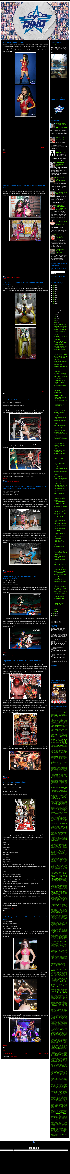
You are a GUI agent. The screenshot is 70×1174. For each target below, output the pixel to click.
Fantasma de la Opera (61, 899)
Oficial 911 (65, 1015)
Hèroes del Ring (64, 928)
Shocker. (52, 1094)
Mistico (57, 1005)
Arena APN (65, 726)
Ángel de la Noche (55, 719)
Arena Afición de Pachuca (13, 481)
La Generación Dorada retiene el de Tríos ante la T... (60, 548)
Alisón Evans (56, 716)
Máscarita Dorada (54, 1001)
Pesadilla (53, 1032)
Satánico (65, 1088)
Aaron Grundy (59, 714)
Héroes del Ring (57, 928)
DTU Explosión (54, 828)
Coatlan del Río (54, 790)
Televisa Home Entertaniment (61, 1105)
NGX (66, 1011)
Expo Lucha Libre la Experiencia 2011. (59, 893)
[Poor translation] (36, 1148)
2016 (54, 293)
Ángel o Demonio (63, 719)
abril (55, 320)
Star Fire (62, 1098)
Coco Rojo (53, 791)
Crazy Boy (60, 804)
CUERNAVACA (54, 805)
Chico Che (58, 783)
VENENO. (61, 1128)
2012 (54, 301)
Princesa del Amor (15, 277)
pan (66, 1021)
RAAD (52, 1066)
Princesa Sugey (63, 1048)
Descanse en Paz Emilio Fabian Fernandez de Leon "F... (60, 447)
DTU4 (60, 831)
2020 (54, 285)
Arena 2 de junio (54, 725)
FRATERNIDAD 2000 (56, 905)
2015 (54, 295)
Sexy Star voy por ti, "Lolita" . (14, 42)
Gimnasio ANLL (64, 911)
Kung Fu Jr (56, 950)
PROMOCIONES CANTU (61, 1054)
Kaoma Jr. (60, 946)
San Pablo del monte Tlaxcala (61, 1087)
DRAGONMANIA (54, 822)
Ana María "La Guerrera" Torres (61, 717)
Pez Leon (61, 1032)
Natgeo (61, 1011)
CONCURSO (54, 803)
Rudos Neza (53, 1077)
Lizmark (60, 960)
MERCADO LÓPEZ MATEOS (56, 1002)
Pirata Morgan (59, 1033)
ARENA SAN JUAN (63, 749)
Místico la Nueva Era (63, 1005)
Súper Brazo (53, 1099)
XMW (52, 1133)
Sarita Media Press (60, 1088)
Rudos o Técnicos (60, 1077)
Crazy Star (65, 804)
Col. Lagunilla (64, 792)
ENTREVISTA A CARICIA (62, 853)
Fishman (63, 904)
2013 (54, 299)
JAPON (52, 943)
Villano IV (62, 1129)
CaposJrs (65, 775)
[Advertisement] (14, 169)
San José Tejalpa (58, 1086)
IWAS (55, 941)
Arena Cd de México (63, 729)
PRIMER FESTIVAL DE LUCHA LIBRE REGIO (59, 1047)
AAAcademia (53, 714)
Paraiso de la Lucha (63, 1024)
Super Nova (62, 1101)
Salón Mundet (64, 1081)
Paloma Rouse (62, 1021)
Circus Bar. (53, 789)
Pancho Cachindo (63, 1022)
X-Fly (58, 1131)
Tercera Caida (54, 1106)
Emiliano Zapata (64, 844)
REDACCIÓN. (53, 1068)
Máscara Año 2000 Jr (56, 998)
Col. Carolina (53, 792)
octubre (56, 308)
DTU (56, 823)
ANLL (57, 721)
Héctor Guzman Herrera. (56, 926)
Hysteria (52, 938)
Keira (57, 949)
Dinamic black (64, 816)
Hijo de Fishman (60, 931)
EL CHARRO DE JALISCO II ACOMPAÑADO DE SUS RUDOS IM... (60, 338)
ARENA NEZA (63, 745)
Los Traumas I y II (61, 966)
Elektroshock (58, 844)
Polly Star (53, 1045)
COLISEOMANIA (54, 798)
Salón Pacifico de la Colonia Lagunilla (58, 1083)
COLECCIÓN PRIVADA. (57, 795)
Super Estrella (58, 1100)
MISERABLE (53, 1005)
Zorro (63, 1134)
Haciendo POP (64, 924)
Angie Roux (53, 721)
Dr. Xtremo (65, 819)
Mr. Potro (57, 1010)
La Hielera (56, 952)
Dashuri (9, 277)
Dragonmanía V (61, 821)
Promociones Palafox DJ (61, 1059)
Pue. (55, 1064)
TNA (59, 1108)
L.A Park (60, 950)
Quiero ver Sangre (63, 1065)
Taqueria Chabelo (54, 1104)
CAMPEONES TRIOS (55, 773)
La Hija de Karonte (62, 952)
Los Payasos (54, 966)
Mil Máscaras (60, 1003)
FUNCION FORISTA (56, 907)
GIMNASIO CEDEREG (55, 912)
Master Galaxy (61, 1001)
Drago (66, 820)
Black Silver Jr (62, 768)
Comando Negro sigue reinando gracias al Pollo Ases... (60, 417)
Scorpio (52, 1090)
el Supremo (57, 843)
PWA (64, 1064)
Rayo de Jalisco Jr (62, 1067)
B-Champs (53, 766)
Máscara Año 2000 (63, 997)
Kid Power (60, 949)
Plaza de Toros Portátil (59, 1040)
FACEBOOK (53, 898)
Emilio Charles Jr (54, 845)
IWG (58, 941)
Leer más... (42, 147)
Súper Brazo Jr (59, 1099)
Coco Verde (58, 791)
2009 (54, 615)
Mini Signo (64, 1004)
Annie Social (61, 721)
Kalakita (52, 946)
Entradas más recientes (8, 1053)
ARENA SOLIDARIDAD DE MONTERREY (59, 752)
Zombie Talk (53, 1134)
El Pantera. (59, 840)
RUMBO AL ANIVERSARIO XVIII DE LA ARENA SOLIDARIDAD (60, 194)
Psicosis (55, 1062)
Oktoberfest (53, 1017)
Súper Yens (58, 1103)
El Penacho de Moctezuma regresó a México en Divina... (60, 422)
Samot (62, 1085)
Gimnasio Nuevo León (56, 915)
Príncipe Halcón (54, 1049)
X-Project (65, 1131)
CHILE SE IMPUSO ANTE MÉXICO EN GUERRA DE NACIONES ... (60, 553)
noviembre (56, 307)
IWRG (65, 941)
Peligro (61, 1028)
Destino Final (61, 814)
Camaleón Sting (54, 771)
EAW (55, 832)
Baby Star (57, 766)
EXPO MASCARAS (63, 894)
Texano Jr (55, 1107)
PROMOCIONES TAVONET (56, 1061)
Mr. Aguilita (64, 1009)
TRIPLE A (59, 1113)
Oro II (52, 1018)
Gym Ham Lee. (60, 922)
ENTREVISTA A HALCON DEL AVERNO (59, 861)
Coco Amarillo (60, 790)
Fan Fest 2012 (54, 899)
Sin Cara (64, 1094)
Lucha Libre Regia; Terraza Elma (58, 979)
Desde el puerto (64, 813)
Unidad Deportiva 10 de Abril (57, 1118)
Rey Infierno (62, 1074)
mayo (55, 318)
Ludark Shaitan (64, 990)
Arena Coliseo (55, 730)
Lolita (8, 151)
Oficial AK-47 (54, 1016)
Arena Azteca (10, 571)
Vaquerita (53, 1128)
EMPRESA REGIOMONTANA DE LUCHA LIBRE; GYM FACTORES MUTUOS (59, 846)
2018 (54, 289)
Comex (52, 802)
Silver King (60, 1094)
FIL (58, 904)
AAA (66, 713)
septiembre (56, 310)
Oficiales (59, 1016)
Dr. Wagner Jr (64, 818)
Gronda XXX (59, 918)
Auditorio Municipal (55, 759)
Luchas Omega (64, 989)
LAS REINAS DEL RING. (59, 958)
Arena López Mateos (57, 740)
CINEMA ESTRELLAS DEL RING (59, 787)
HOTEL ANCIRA (54, 937)
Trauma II (53, 1113)
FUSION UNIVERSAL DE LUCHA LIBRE (59, 908)
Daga (66, 805)
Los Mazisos (65, 965)
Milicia (64, 1003)
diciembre (56, 305)
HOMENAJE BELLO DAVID (57, 936)
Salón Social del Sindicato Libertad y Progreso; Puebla (59, 1084)
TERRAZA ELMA (61, 1106)
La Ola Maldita (63, 956)
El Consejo (63, 834)
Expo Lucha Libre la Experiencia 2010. (59, 892)
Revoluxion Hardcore (61, 1072)
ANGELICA (61, 720)
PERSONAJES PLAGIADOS (61, 1031)
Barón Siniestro (62, 766)
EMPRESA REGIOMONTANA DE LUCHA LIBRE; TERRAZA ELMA (59, 849)
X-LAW (61, 1131)
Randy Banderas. (61, 1066)
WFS (52, 1131)
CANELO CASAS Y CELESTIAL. (57, 775)
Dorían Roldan (59, 818)
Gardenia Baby (62, 910)
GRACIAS (62, 917)
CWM (61, 805)
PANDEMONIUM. (54, 1023)
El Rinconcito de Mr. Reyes (59, 841)
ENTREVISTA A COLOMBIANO (59, 854)
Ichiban (55, 938)
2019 (54, 287)
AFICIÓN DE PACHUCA (59, 715)
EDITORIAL (64, 832)
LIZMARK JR (64, 960)
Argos (52, 753)
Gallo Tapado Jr (54, 910)
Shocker (65, 1093)
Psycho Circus (61, 1063)
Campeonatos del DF (62, 771)
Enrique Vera (60, 850)
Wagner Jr (65, 1130)
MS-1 (62, 1010)
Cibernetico (60, 784)
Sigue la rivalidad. (58, 476)
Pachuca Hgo (64, 1018)
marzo (55, 322)
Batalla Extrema (54, 767)
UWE (60, 1125)
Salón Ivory (62, 1080)
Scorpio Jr (56, 1090)
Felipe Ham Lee (60, 900)
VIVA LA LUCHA (57, 1130)
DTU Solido (57, 830)
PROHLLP (65, 1052)
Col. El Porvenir (59, 792)
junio (55, 316)
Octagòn (61, 1015)
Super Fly (63, 1100)
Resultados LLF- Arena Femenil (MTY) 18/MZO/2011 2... (59, 406)
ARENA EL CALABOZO (63, 734)
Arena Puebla (57, 748)
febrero (56, 609)
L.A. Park (64, 950)
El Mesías (64, 839)
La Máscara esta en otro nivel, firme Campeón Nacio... (59, 520)
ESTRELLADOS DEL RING (61, 887)
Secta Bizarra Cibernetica (62, 1090)
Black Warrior (56, 769)
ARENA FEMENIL (63, 735)
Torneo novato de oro (55, 1112)
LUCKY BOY (54, 990)
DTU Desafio (60, 826)
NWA (55, 1015)
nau (64, 1011)
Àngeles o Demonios (55, 720)
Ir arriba (4, 152)
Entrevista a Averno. (55, 852)
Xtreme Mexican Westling (59, 1133)
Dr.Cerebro (53, 820)
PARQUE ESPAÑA (55, 1028)
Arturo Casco (56, 753)
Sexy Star (62, 1092)
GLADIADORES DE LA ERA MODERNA (59, 916)
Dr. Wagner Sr (54, 819)
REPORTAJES (54, 1071)
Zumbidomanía (54, 1135)
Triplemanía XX (62, 1116)
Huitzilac (60, 937)
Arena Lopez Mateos (61, 739)
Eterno (52, 890)
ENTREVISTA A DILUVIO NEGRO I (60, 857)
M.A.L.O (52, 992)
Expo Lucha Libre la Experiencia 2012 (59, 894)
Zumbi (66, 1134)
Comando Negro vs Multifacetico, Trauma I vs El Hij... (60, 468)
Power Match (53, 1046)
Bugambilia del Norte (63, 770)
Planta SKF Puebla (61, 1034)
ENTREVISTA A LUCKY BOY (60, 376)
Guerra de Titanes (59, 919)
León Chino (59, 959)
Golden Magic (57, 917)
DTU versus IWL (55, 831)
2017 (54, 291)
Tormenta (60, 1110)
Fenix (64, 900)
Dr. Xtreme (60, 819)
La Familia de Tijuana (61, 951)
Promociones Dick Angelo (56, 1058)
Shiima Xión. (57, 1093)
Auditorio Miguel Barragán (62, 758)
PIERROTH (53, 1033)
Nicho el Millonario (55, 1012)
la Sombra (57, 957)
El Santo (64, 841)
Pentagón (65, 1028)
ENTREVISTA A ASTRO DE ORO (60, 851)
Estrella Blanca (58, 886)
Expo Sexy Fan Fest (11, 912)
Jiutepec (58, 944)
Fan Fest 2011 (64, 898)
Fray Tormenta (64, 905)
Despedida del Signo (55, 814)
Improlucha (59, 938)
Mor (58, 1009)
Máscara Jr (57, 999)
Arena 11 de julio (63, 723)
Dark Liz (64, 808)
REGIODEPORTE (63, 1068)
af (53, 715)
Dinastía (52, 817)
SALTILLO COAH (57, 1085)
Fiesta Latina (54, 904)
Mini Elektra (58, 1004)
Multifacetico (53, 1011)
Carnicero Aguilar (54, 776)
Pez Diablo (57, 1032)
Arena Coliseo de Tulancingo (57, 733)
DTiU (54, 823)
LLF (52, 962)
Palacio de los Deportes (57, 1019)
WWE (55, 1131)
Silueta (56, 1094)
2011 (54, 303)
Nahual (58, 1011)
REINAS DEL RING (56, 1070)
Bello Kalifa (60, 767)
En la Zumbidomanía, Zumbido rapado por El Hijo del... (60, 434)
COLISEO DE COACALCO (59, 797)
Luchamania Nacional (62, 988)
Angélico (65, 720)
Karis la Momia (54, 947)
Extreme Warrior (54, 897)
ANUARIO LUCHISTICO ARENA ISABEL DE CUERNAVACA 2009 (59, 722)
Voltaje (61, 1130)
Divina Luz (55, 818)
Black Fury (57, 768)
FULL (66, 906)
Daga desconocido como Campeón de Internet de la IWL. (60, 490)
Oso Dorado (59, 1018)
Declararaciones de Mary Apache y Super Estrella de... (60, 561)
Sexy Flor (63, 1091)
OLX (63, 1017)
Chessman (62, 782)
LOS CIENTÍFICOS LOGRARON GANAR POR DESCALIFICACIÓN (60, 343)
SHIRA (62, 1093)
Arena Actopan (61, 725)
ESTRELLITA (61, 888)
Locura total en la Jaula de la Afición (16, 400)
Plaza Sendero (60, 1042)
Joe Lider (62, 944)
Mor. (60, 1009)
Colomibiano (61, 798)
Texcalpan (59, 1107)
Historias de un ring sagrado (61, 935)
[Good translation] (31, 1148)
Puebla (57, 1064)
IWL (61, 941)
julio (55, 314)
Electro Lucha (64, 843)
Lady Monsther (62, 957)
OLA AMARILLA (59, 1017)
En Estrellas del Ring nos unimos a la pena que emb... (59, 463)
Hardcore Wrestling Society (61, 925)
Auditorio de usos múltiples (58, 757)
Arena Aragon (54, 728)
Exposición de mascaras (59, 528)
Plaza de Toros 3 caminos (59, 1035)
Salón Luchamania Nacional (59, 1081)
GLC (8, 777)
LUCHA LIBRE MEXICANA (56, 974)
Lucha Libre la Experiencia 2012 (60, 973)
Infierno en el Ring (55, 940)
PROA (58, 1049)
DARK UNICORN (57, 809)
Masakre (56, 997)
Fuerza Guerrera (54, 906)
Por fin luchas (55, 45)
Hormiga (65, 936)
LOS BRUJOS (63, 963)
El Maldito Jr (58, 839)
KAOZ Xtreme (64, 946)
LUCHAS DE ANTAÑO (55, 989)
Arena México (10, 1049)
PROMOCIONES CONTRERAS (59, 1055)
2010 (54, 613)
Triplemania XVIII (54, 1116)
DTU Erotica (64, 827)
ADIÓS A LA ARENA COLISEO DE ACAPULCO (59, 251)
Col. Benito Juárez (64, 791)
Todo (61, 1108)
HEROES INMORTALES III (57, 929)
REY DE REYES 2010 (58, 1073)
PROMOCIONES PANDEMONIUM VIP (59, 1060)
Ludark (59, 990)
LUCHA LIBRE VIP (62, 985)
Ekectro (55, 833)
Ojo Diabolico (64, 1016)
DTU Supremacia (63, 830)
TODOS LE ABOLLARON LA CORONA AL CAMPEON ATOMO (60, 358)
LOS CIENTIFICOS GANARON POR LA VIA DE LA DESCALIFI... (60, 397)
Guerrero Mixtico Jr (60, 921)
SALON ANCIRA (61, 1078)
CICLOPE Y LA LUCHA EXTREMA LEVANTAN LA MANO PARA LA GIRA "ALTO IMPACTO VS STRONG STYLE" (60, 126)
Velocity (57, 1128)
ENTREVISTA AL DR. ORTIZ (61, 868)
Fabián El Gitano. (63, 897)
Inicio (26, 1053)
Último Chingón (58, 1117)
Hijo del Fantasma (59, 934)
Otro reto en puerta (58, 364)
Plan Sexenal (55, 1034)
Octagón (57, 1015)
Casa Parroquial (64, 777)
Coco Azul (65, 790)
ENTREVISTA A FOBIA (62, 860)
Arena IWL (61, 738)
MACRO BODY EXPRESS (61, 992)
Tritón (66, 1116)
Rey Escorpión (57, 1074)
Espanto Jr (60, 880)
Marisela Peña (60, 995)
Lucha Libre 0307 (57, 968)
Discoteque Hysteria (58, 817)
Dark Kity (60, 808)
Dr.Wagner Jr (60, 820)
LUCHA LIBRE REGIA (56, 977)
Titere (56, 1108)
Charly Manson (64, 781)
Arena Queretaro (63, 748)
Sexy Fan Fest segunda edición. (14, 782)
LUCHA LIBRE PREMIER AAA (60, 975)
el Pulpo (64, 840)
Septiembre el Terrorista (56, 1091)
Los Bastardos (57, 963)
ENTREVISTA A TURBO (56, 866)
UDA (54, 1117)
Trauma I (65, 1112)
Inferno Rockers (64, 938)
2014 (54, 297)
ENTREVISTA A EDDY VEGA (56, 858)
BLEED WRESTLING (63, 769)
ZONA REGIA (59, 1134)
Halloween (53, 925)
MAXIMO (65, 1001)
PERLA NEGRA (54, 1029)
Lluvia (54, 962)
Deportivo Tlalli (58, 813)
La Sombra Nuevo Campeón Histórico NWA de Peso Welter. (60, 473)
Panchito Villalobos (55, 1022)
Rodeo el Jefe (64, 1075)
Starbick (66, 1098)
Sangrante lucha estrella (59, 606)
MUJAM (65, 1010)
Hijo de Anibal (61, 930)
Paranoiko (53, 1025)
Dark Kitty (57, 808)
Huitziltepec (65, 937)
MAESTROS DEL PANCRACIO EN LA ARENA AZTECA (59, 458)
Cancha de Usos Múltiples (61, 774)
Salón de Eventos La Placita (59, 1079)
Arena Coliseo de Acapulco (61, 731)
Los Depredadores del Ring (59, 964)
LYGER (66, 991)
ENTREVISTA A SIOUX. (61, 865)
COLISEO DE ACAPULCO (61, 796)
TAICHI (62, 1103)
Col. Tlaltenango (63, 794)
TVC (52, 1117)
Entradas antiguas (43, 1053)
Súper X (53, 1103)
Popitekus (65, 1045)
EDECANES (59, 832)
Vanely (66, 1127)
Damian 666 (54, 807)
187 (65, 710)
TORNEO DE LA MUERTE (62, 1111)
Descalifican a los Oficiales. (60, 516)
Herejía (62, 926)
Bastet (66, 766)
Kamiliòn (56, 946)
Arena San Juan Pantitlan (56, 750)
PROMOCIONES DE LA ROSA (59, 1057)
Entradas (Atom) (13, 1056)
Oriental (65, 1017)
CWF (59, 805)
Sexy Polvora (56, 1092)
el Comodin (57, 834)
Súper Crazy (53, 1100)
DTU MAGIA (62, 828)
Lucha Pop (54, 986)
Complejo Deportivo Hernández (61, 802)
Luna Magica (62, 991)
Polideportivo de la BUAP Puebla (61, 1044)
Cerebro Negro (59, 781)
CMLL (15, 1049)
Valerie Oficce (64, 1125)
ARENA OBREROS (54, 746)
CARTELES (58, 777)
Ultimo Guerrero (64, 1117)
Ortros (55, 1018)
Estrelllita (65, 888)
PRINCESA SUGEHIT (55, 1048)
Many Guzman (54, 995)
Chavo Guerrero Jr (55, 782)
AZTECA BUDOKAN (62, 764)
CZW (64, 805)
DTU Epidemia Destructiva (59, 827)
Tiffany (63, 1107)
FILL (60, 904)
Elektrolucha (53, 844)
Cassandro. (53, 779)
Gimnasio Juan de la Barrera (60, 913)
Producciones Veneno (56, 1052)
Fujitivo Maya (61, 906)
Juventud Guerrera (63, 945)
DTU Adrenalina (62, 823)
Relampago (65, 1070)
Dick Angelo (58, 816)
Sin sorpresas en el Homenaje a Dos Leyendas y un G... (60, 439)
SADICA (66, 1077)
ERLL (57, 872)
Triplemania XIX (62, 1115)
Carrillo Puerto (61, 776)
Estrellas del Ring (54, 888)
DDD (66, 809)
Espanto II (56, 880)
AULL (61, 762)
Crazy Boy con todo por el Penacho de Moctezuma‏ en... (60, 525)
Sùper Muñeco (57, 1101)
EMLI (62, 845)
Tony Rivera (56, 1110)
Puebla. (60, 1064)
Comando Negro (63, 801)
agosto (55, 312)
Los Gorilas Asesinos (58, 965)
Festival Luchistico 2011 (61, 903)
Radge (55, 1066)
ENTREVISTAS (54, 871)
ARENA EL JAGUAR (55, 735)
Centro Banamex (59, 780)
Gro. (56, 918)
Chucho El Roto (54, 784)
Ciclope (64, 784)
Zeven (66, 1133)
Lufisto (58, 991)
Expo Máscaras (54, 896)
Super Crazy (65, 1099)
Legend (55, 959)
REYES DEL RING (58, 1075)
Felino (56, 900)
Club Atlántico (59, 789)
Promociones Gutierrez (55, 1053)
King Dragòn (65, 949)
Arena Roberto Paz (55, 749)
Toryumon (62, 1112)
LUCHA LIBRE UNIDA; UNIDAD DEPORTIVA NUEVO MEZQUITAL (59, 984)
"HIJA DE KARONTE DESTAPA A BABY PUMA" (59, 164)
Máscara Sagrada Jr (11, 395)
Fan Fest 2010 (59, 898)
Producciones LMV (62, 1051)
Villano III (57, 1129)
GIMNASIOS (64, 915)
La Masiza (57, 956)
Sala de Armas (54, 1078)
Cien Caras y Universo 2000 (61, 786)
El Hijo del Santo (58, 838)
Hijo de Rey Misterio (60, 932)
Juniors (56, 945)
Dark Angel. (61, 807)
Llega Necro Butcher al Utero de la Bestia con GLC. (22, 661)
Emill (59, 845)
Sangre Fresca (54, 1088)
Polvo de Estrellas (59, 1045)
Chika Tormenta (64, 783)
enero (55, 611)
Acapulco (63, 714)
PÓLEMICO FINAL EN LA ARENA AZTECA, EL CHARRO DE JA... (60, 603)
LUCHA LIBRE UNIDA (62, 980)
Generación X (57, 911)
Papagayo (57, 1024)
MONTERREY (53, 1006)
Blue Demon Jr (54, 770)
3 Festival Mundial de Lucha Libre (59, 710)
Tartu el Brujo (60, 1104)
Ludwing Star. (53, 991)
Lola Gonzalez (59, 962)
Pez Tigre (65, 1032)
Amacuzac (62, 716)
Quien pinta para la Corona (59, 1065)
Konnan (52, 950)
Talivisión (65, 1103)
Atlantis (59, 756)
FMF (66, 904)
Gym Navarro (60, 923)
